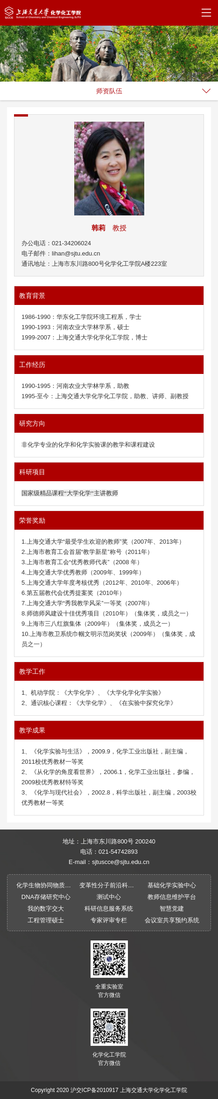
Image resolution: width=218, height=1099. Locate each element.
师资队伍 (109, 91)
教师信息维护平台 (172, 896)
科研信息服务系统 (108, 908)
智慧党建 (172, 908)
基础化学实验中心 (172, 885)
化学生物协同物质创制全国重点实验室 (46, 885)
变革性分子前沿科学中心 (109, 885)
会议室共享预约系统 (172, 920)
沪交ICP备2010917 (94, 1090)
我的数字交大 (46, 908)
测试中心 (109, 896)
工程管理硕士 (46, 920)
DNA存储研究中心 (45, 896)
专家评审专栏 (109, 920)
